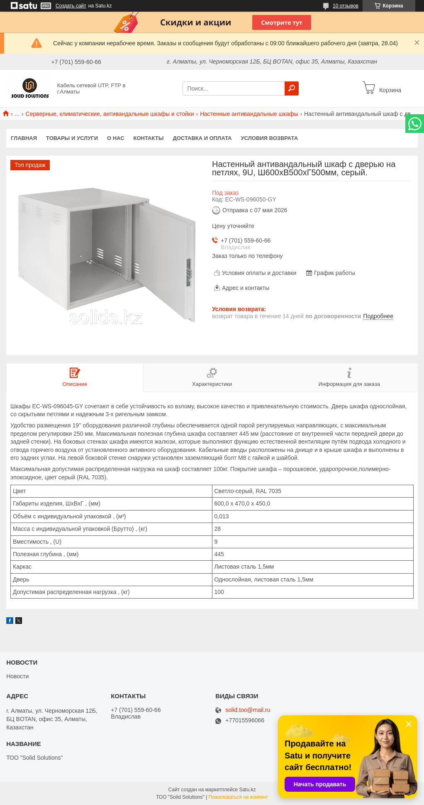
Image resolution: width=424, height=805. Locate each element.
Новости (17, 676)
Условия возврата (269, 138)
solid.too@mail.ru (247, 710)
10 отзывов (345, 6)
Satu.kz (247, 790)
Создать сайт (71, 6)
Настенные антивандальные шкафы (249, 113)
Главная (24, 138)
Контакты (149, 138)
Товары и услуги (72, 138)
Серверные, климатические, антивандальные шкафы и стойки (110, 113)
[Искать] (292, 88)
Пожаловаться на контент (238, 797)
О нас (115, 138)
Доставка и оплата (202, 138)
